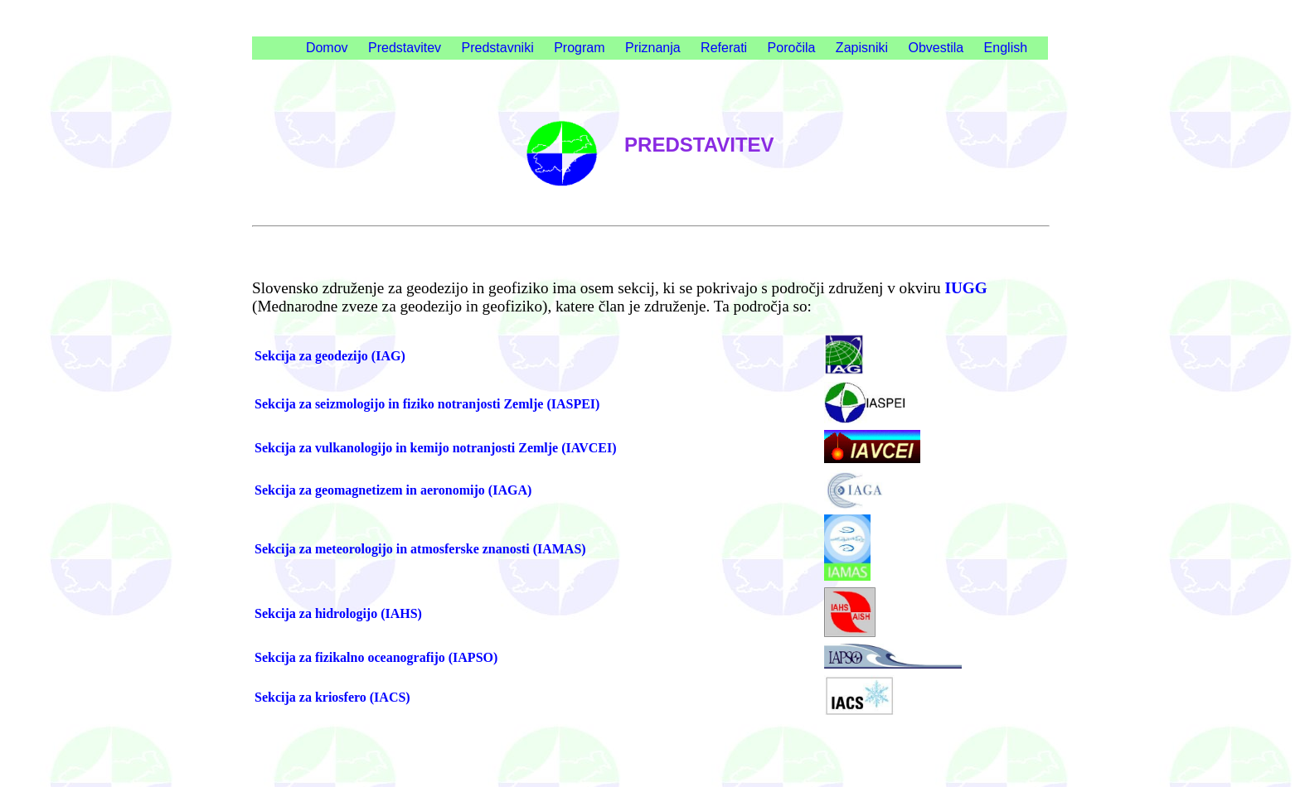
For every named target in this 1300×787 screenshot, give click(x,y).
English (1005, 48)
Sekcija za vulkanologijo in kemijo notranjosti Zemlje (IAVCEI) (436, 448)
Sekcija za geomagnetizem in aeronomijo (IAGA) (393, 490)
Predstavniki (498, 48)
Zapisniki (862, 48)
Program (579, 48)
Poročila (792, 48)
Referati (724, 48)
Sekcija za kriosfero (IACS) (332, 697)
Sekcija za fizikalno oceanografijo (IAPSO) (376, 657)
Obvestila (935, 48)
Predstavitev (404, 48)
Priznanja (653, 48)
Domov (327, 48)
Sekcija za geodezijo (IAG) (330, 356)
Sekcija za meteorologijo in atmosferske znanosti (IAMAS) (420, 549)
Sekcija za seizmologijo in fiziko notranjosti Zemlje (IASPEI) (427, 404)
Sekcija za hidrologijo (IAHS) (338, 613)
